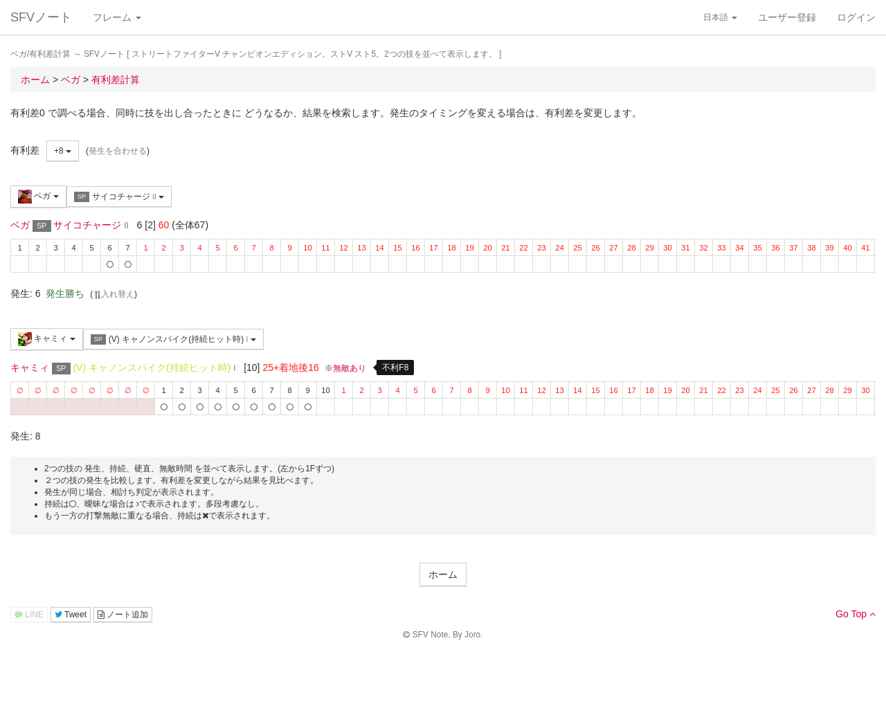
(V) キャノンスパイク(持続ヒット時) (173, 339)
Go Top (855, 613)
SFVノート (41, 17)
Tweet (71, 614)
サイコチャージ (119, 197)
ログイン (856, 17)
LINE (29, 614)
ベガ (38, 196)
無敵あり (349, 368)
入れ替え (113, 294)
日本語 (720, 17)
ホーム (443, 574)
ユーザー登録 (787, 17)
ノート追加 (123, 614)
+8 (62, 151)
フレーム (117, 17)
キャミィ (46, 339)
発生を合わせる (118, 151)
